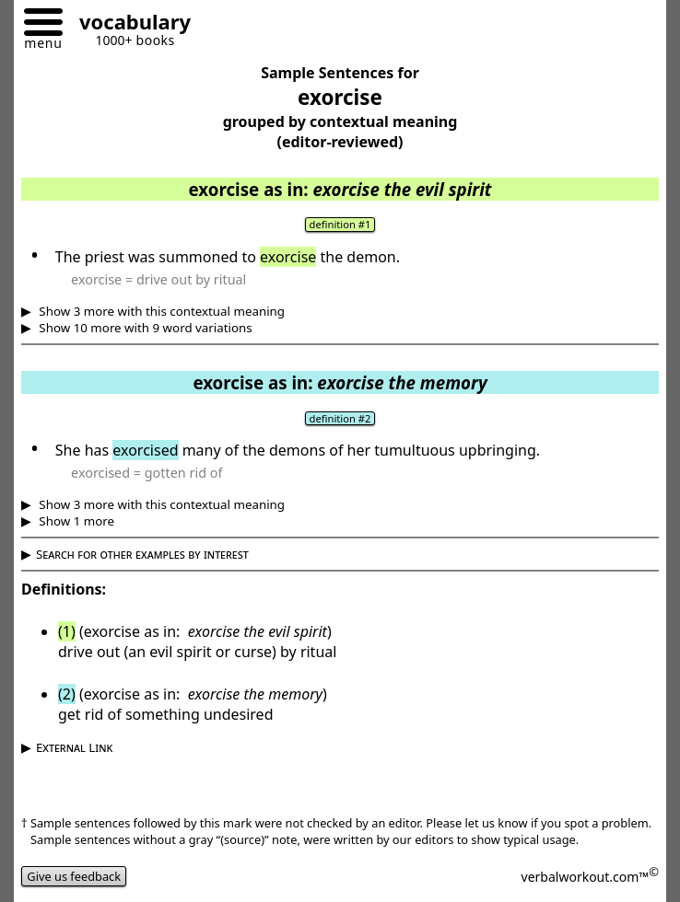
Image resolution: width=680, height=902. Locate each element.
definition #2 (340, 418)
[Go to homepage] (128, 24)
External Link (74, 747)
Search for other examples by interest (142, 554)
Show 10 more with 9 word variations (144, 327)
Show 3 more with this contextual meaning (160, 311)
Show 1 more (75, 521)
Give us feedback (73, 876)
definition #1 (340, 224)
